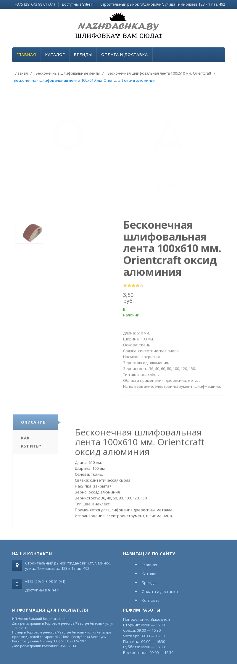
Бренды (83, 54)
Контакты (151, 600)
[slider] (133, 287)
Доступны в (77, 4)
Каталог (55, 54)
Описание (33, 423)
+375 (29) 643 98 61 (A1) (35, 4)
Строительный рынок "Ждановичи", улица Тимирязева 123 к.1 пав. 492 (162, 4)
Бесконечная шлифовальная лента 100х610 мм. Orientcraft (159, 73)
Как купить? (31, 443)
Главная (26, 54)
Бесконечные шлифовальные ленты (68, 73)
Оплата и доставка (124, 54)
